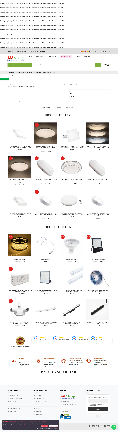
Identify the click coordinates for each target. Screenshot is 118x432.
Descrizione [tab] (46, 107)
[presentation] (32, 340)
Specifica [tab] (58, 107)
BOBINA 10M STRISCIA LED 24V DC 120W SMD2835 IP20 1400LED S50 (98, 291)
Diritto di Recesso (39, 405)
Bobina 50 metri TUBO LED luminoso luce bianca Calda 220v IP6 (20, 258)
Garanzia (37, 408)
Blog (78, 57)
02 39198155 (64, 408)
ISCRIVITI (98, 409)
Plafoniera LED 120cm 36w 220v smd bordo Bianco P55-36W (72, 291)
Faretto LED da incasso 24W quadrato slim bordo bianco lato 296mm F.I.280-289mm (72, 147)
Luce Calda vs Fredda (14, 405)
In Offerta (39, 57)
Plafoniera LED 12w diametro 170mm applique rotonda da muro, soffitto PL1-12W (46, 214)
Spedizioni (37, 411)
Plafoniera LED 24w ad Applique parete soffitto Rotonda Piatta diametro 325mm (98, 147)
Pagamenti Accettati (40, 399)
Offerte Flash (66, 57)
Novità (30, 57)
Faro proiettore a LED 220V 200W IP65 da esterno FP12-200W (46, 291)
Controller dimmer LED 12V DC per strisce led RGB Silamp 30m (20, 291)
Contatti (87, 57)
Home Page (12, 72)
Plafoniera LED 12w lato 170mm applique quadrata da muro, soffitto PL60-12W (20, 147)
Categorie (11, 65)
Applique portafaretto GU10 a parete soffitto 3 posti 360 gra (20, 323)
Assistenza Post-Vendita (68, 405)
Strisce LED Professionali (15, 399)
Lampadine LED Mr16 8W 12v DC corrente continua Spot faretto (72, 258)
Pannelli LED (12, 402)
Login (97, 52)
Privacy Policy (38, 415)
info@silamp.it (65, 402)
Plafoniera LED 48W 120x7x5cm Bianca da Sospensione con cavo (46, 323)
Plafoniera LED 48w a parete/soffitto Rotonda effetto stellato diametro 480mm (46, 147)
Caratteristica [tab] (70, 107)
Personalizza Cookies (54, 426)
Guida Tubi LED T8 (13, 395)
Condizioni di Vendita (40, 402)
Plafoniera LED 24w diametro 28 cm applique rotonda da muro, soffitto (35, 72)
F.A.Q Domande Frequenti (15, 408)
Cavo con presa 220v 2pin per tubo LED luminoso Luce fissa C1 (46, 258)
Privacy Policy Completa (29, 425)
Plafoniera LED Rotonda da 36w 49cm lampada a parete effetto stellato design (72, 180)
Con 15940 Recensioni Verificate (21, 346)
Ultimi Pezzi (52, 57)
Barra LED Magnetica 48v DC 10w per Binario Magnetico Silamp (72, 323)
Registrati (106, 52)
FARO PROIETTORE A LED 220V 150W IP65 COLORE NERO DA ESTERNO (98, 258)
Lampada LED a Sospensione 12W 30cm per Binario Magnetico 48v (98, 323)
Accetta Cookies (44, 426)
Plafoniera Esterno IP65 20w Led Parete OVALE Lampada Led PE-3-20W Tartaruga (46, 180)
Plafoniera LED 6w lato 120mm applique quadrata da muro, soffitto (20, 214)
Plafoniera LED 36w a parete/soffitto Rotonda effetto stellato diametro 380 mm (20, 181)
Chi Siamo (37, 395)
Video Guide (12, 411)
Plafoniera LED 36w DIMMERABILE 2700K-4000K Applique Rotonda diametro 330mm (72, 214)
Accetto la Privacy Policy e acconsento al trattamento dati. (97, 405)
